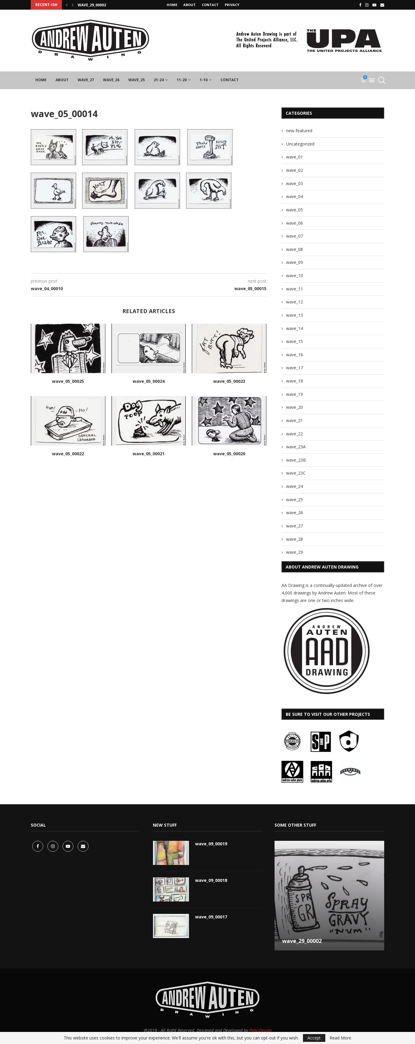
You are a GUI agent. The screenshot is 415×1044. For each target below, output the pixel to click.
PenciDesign (260, 1030)
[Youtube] (374, 5)
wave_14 (294, 328)
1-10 (204, 79)
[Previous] (66, 5)
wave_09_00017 (211, 917)
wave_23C (296, 473)
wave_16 (294, 354)
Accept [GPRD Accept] (314, 1038)
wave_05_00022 (68, 453)
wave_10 (294, 275)
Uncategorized (300, 144)
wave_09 (294, 262)
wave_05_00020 (229, 453)
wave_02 (294, 170)
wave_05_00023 (229, 381)
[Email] (382, 5)
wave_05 (294, 210)
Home (172, 4)
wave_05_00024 (149, 381)
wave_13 (294, 315)
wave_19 (294, 394)
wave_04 (294, 196)
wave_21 (294, 420)
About (189, 4)
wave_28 (294, 539)
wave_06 (294, 223)
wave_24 (294, 486)
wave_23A (296, 447)
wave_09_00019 (211, 844)
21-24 (159, 79)
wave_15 (294, 341)
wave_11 (294, 289)
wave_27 (86, 79)
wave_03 (294, 183)
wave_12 (294, 302)
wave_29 (294, 552)
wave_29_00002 (92, 5)
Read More (340, 1038)
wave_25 (136, 79)
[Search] (381, 80)
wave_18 (294, 381)
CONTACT (210, 4)
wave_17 (294, 367)
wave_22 (294, 434)
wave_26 (111, 79)
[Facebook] (360, 5)
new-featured (299, 130)
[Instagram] (366, 5)
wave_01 (294, 157)
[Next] (72, 5)
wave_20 (294, 407)
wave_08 (294, 249)
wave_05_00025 (68, 381)
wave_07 (294, 236)
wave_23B (296, 460)
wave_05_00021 (149, 453)
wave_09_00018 (211, 880)
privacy (232, 4)
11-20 (182, 79)
